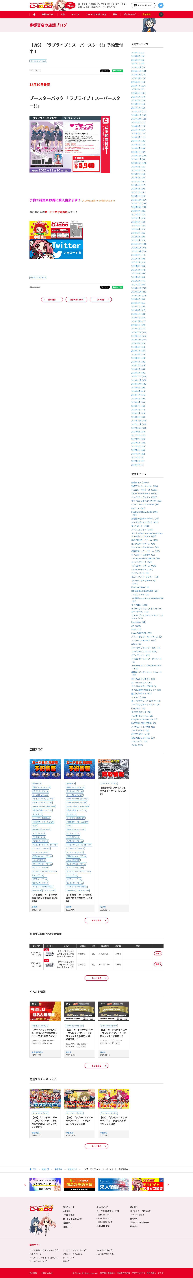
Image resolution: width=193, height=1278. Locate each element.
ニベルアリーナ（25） (140, 594)
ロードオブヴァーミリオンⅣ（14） (146, 701)
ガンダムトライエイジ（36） (143, 679)
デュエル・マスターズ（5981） (144, 489)
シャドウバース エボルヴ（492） (145, 522)
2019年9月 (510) (138, 343)
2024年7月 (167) (138, 129)
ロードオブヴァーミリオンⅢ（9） (146, 704)
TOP (34, 1169)
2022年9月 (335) (138, 210)
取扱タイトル (48, 14)
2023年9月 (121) (138, 166)
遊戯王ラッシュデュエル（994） (145, 486)
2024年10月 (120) (138, 118)
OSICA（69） (137, 644)
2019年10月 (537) (138, 339)
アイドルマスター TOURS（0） (144, 686)
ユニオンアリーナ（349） (142, 562)
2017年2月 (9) (137, 457)
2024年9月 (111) (138, 122)
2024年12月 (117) (138, 111)
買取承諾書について (105, 1222)
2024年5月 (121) (138, 137)
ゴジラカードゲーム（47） (142, 569)
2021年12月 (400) (138, 243)
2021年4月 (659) (138, 273)
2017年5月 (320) (138, 446)
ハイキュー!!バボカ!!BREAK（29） (146, 558)
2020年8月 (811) (138, 302)
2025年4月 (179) (138, 96)
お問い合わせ (47, 1273)
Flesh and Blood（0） (140, 587)
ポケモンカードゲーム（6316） (144, 493)
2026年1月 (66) (137, 63)
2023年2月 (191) (138, 192)
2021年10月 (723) (138, 251)
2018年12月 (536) (138, 376)
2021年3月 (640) (138, 277)
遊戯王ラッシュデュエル (41, 787)
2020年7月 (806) (138, 306)
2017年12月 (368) (138, 420)
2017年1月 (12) (137, 461)
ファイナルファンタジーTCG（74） (146, 647)
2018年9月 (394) (138, 387)
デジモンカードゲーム (40, 841)
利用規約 (134, 1226)
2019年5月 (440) (138, 358)
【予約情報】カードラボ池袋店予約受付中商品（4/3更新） (79, 898)
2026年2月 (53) (137, 59)
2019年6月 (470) (138, 354)
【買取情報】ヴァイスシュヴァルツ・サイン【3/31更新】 (113, 791)
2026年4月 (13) (137, 52)
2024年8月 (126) (138, 126)
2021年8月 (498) (138, 258)
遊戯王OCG (36, 783)
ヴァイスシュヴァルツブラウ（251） (147, 500)
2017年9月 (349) (138, 431)
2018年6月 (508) (138, 398)
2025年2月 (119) (138, 104)
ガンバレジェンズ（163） (142, 682)
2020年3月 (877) (138, 321)
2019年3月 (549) (138, 365)
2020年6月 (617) (138, 310)
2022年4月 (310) (138, 229)
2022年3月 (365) (138, 232)
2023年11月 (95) (138, 159)
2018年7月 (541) (138, 394)
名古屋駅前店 (37, 1052)
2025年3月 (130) (138, 100)
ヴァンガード (37, 814)
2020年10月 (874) (138, 295)
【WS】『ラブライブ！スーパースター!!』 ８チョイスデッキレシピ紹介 (79, 1120)
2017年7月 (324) (138, 439)
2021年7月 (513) (138, 262)
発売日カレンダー (104, 1225)
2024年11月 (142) (138, 115)
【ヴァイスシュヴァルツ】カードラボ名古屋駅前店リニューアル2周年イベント (44, 1033)
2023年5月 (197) (138, 181)
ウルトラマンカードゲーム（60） (145, 547)
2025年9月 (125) (138, 78)
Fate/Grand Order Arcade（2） (144, 719)
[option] (45, 1184)
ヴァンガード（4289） (141, 526)
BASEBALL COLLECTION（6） (144, 723)
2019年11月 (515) (138, 336)
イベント (75, 14)
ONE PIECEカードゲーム (41, 829)
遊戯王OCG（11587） (140, 482)
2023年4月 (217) (138, 185)
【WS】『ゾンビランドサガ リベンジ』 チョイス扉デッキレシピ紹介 (114, 1120)
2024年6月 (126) (138, 133)
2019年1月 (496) (138, 372)
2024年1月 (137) (138, 152)
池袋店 (34, 907)
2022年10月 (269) (138, 207)
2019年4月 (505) (138, 361)
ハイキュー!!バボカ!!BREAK (42, 887)
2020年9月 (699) (138, 299)
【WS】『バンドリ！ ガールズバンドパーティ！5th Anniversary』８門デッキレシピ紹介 (44, 1122)
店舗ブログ (72, 1169)
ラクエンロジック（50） (141, 712)
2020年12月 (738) (138, 288)
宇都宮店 (35, 1132)
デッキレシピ (130, 14)
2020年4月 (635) (138, 317)
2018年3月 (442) (138, 409)
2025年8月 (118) (138, 82)
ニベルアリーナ (49, 890)
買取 (115, 14)
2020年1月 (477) (138, 328)
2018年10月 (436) (138, 383)
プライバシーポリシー (139, 1222)
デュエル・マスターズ (40, 852)
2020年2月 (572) (138, 324)
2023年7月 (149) (138, 174)
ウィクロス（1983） (140, 604)
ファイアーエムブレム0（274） (144, 651)
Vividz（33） (136, 629)
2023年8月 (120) (138, 170)
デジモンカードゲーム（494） (144, 565)
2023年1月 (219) (138, 196)
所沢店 (103, 907)
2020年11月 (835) (138, 291)
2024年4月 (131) (138, 140)
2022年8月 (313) (138, 214)
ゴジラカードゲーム (39, 879)
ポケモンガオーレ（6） (141, 734)
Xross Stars (36, 890)
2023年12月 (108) (138, 155)
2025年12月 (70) (138, 67)
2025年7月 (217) (138, 85)
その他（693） (137, 745)
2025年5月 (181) (138, 93)
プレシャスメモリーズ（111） (144, 640)
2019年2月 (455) (138, 369)
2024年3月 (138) (138, 144)
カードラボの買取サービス (107, 1211)
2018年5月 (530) (138, 402)
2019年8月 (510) (138, 347)
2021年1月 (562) (138, 284)
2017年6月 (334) (138, 442)
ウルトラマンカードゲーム (42, 864)
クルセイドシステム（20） (142, 715)
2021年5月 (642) (138, 269)
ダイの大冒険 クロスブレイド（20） (146, 690)
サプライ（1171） (139, 697)
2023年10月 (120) (138, 163)
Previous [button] (25, 1185)
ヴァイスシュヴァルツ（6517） (144, 497)
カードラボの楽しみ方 (96, 14)
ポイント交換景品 (137, 1214)
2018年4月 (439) (138, 406)
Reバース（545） (138, 508)
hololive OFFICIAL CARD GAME (43, 806)
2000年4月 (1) (137, 464)
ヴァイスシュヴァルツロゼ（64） (145, 504)
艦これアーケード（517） (142, 693)
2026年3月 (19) (137, 56)
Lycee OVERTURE (39, 860)
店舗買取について (104, 1214)
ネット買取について (105, 1218)
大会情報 (66, 1211)
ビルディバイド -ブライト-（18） (145, 576)
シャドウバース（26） (140, 730)
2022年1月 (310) (138, 240)
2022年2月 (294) (138, 236)
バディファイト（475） (141, 655)
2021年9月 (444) (138, 254)
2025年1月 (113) (138, 107)
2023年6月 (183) (138, 177)
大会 (63, 14)
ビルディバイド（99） (140, 573)
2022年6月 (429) (138, 221)
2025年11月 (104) (138, 70)
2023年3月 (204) (138, 188)
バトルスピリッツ (38, 837)
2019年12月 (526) (138, 332)
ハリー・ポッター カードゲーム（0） (147, 636)
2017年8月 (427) (138, 435)
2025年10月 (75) (138, 74)
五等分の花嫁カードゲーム (42, 810)
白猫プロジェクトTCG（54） (143, 737)
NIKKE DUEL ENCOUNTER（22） (145, 590)
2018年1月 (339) (138, 417)
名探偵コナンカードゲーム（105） (146, 551)
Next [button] (168, 1185)
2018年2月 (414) (138, 413)
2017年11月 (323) (138, 424)
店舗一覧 (45, 1169)
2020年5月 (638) (138, 313)
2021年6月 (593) (138, 266)
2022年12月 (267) (138, 199)
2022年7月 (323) (138, 218)
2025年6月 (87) (137, 89)
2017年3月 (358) (138, 453)
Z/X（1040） (136, 625)
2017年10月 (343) (138, 428)
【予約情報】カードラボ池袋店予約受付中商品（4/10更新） (44, 898)
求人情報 (134, 1207)
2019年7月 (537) (138, 350)
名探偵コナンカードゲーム (42, 856)
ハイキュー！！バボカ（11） (143, 726)
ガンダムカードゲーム (40, 883)
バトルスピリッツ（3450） (142, 529)
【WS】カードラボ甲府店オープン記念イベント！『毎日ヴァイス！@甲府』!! (113, 1033)
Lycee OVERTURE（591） (142, 633)
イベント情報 (68, 1214)
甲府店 (68, 1052)
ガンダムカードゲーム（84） (143, 543)
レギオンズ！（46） (140, 741)
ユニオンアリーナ (38, 833)
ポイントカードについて (140, 1211)
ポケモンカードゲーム (40, 791)
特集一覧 (134, 1218)
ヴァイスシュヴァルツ (38, 61)
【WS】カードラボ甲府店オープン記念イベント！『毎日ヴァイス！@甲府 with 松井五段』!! (79, 1034)
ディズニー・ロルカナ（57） (143, 554)
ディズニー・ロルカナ (40, 867)
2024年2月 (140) (138, 148)
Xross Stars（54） (139, 622)
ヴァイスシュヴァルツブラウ (42, 799)
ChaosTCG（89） (138, 708)
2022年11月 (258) (138, 203)
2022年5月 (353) (138, 225)
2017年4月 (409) (138, 450)
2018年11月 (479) (138, 380)
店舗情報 (146, 14)
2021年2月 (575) (138, 280)
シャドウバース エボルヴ (41, 818)
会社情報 (33, 1273)
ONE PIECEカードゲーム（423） (145, 540)
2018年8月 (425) (138, 391)
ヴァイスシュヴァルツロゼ (42, 802)
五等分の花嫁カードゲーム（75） (145, 518)
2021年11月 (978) (138, 247)
